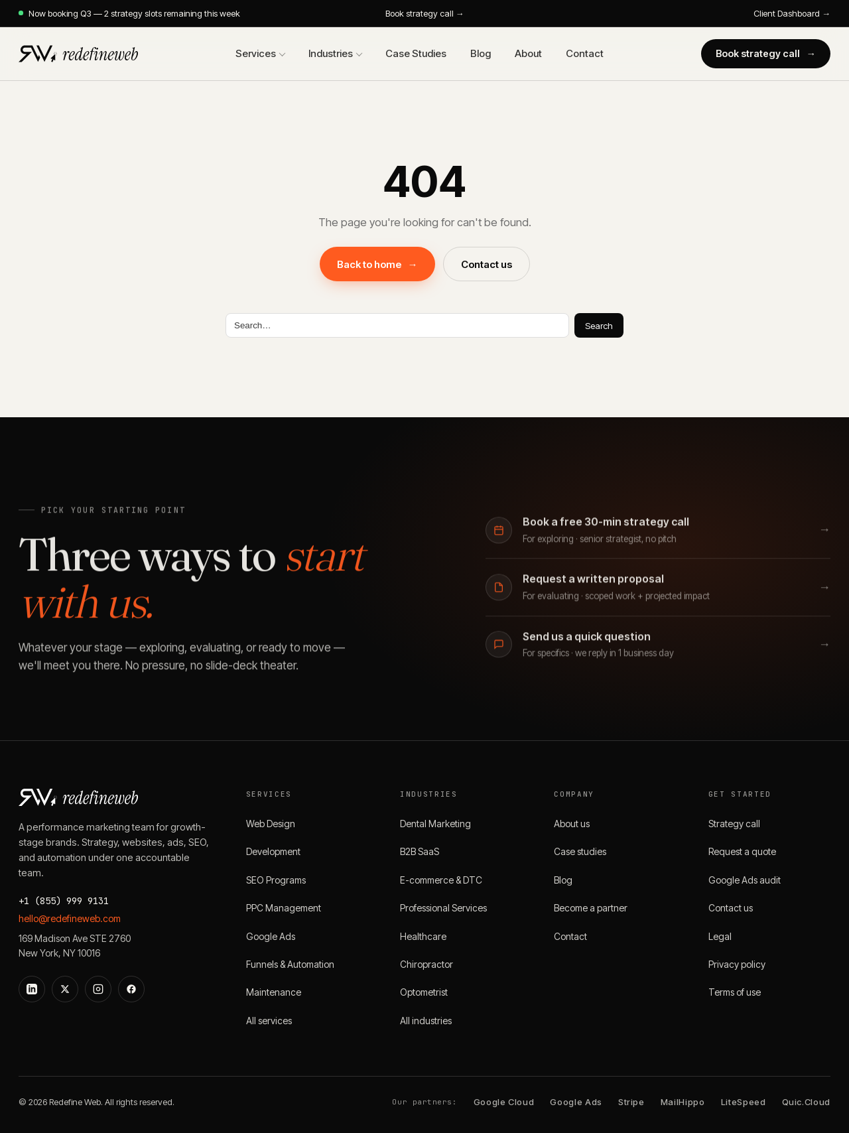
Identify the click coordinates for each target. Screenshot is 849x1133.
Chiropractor (426, 964)
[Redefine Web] (78, 53)
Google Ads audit (744, 880)
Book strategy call (766, 53)
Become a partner (590, 907)
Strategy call (734, 823)
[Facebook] (131, 989)
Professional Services (443, 907)
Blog (480, 53)
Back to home (377, 264)
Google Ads (270, 936)
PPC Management (283, 907)
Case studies (580, 851)
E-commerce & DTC (441, 880)
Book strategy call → (424, 13)
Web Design (270, 823)
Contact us (486, 264)
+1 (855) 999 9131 (64, 901)
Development (273, 851)
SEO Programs (276, 880)
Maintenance (273, 992)
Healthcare (423, 936)
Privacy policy (736, 964)
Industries (330, 53)
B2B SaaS (419, 851)
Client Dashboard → (791, 13)
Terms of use (734, 992)
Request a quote (742, 851)
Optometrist (424, 992)
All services (269, 1020)
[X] (65, 989)
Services (255, 53)
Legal (720, 936)
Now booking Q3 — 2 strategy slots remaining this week (129, 13)
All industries (426, 1020)
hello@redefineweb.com (70, 918)
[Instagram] (98, 989)
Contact (585, 53)
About (528, 53)
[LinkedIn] (32, 989)
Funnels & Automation (290, 964)
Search (599, 325)
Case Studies (415, 53)
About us (572, 823)
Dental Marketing (435, 823)
